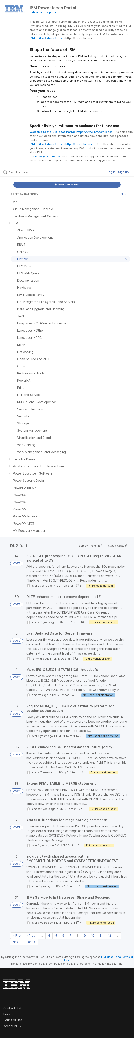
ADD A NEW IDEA (67, 184)
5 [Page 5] (56, 935)
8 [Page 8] (78, 935)
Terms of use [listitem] (12, 1020)
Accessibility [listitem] (12, 1026)
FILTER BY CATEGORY (22, 194)
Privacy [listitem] (8, 1014)
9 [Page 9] (85, 935)
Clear (123, 194)
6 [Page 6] (63, 935)
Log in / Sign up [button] (119, 172)
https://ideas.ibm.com (79, 144)
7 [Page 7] (70, 935)
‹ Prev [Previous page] (31, 935)
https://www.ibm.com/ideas (94, 132)
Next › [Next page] (17, 942)
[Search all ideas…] (32, 172)
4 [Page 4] (49, 935)
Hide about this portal (43, 12)
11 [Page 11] (101, 935)
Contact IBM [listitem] (12, 1008)
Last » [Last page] (31, 942)
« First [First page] (17, 935)
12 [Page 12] (109, 935)
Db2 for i (69, 585)
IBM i (59, 585)
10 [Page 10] (92, 935)
